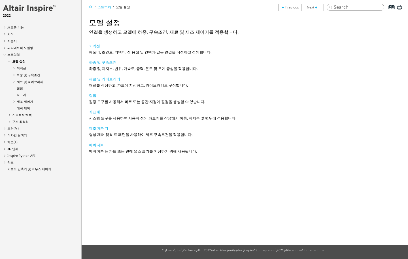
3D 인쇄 (12, 149)
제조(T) (12, 142)
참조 (10, 162)
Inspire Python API (21, 155)
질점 (20, 88)
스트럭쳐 (13, 54)
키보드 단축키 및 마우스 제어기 (29, 169)
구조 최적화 (20, 121)
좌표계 (21, 95)
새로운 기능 (15, 27)
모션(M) (13, 128)
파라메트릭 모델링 (20, 48)
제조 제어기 (25, 101)
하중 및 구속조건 (28, 75)
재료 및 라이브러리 (30, 82)
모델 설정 (19, 61)
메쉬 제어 (23, 108)
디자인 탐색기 (17, 135)
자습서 (12, 41)
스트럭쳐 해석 (22, 115)
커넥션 (21, 68)
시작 (10, 34)
